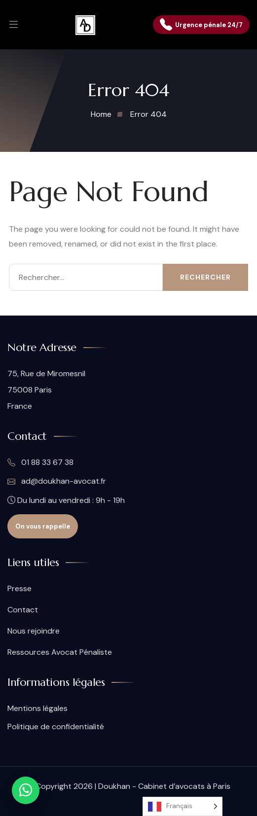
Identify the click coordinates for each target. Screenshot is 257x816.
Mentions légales (37, 708)
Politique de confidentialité (55, 726)
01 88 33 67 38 (40, 462)
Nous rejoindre (33, 631)
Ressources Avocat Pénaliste (59, 652)
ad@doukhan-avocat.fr (56, 481)
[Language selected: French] (182, 806)
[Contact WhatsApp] (25, 790)
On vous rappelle (42, 526)
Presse (19, 588)
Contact (22, 609)
